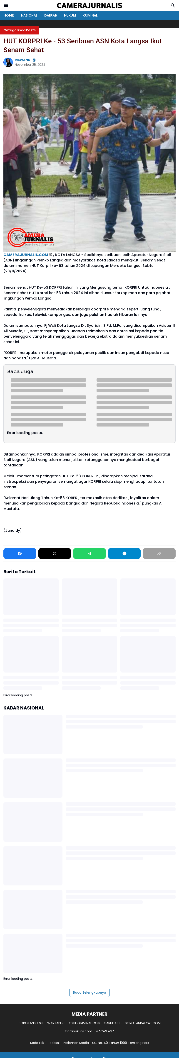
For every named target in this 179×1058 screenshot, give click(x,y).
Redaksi (54, 1043)
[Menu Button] (6, 5)
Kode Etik (37, 1043)
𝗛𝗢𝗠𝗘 (8, 15)
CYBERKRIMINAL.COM (84, 1023)
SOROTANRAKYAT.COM (143, 1023)
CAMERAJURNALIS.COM (25, 254)
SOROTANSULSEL (31, 1023)
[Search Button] (172, 5)
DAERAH (50, 15)
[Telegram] (89, 553)
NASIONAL (29, 15)
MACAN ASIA (105, 1031)
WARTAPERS (56, 1023)
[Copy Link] (159, 553)
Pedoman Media (76, 1043)
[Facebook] (19, 553)
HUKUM (70, 15)
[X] (54, 553)
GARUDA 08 (113, 1023)
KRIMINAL (90, 15)
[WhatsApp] (124, 553)
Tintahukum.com (78, 1031)
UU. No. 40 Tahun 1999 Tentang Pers (120, 1043)
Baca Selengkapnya (89, 992)
